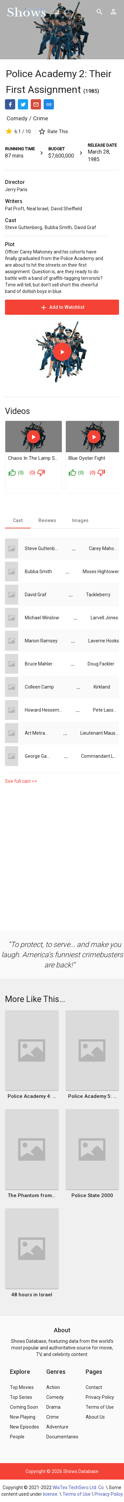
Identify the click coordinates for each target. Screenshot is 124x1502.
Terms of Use (76, 1494)
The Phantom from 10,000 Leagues (32, 1195)
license (50, 1494)
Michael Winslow (42, 617)
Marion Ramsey (41, 640)
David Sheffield (66, 208)
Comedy (17, 118)
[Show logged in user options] (113, 11)
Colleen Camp (39, 687)
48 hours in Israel (31, 1295)
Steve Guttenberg (23, 227)
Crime (40, 118)
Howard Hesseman (43, 710)
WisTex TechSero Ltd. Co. (79, 1487)
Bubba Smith (58, 227)
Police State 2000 (92, 1195)
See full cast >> (21, 781)
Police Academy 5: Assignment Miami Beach (92, 1096)
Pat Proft (14, 208)
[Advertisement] (62, 859)
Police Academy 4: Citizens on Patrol (32, 1096)
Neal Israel (37, 208)
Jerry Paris (16, 189)
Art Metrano (37, 733)
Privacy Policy (109, 1494)
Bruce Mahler (39, 663)
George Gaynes (38, 756)
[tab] (17, 520)
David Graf (85, 227)
